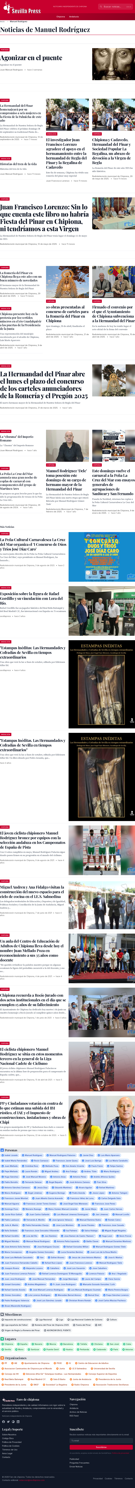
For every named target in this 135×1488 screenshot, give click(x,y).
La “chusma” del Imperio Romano (16, 438)
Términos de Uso (9, 1449)
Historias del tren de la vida (18, 164)
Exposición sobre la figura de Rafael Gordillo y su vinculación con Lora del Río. (31, 598)
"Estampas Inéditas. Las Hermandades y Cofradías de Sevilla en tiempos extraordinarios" (32, 745)
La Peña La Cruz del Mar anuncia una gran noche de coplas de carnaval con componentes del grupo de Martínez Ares (18, 481)
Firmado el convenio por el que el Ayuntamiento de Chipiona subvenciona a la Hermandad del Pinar (113, 313)
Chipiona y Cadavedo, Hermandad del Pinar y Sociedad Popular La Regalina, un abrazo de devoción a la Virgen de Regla (111, 151)
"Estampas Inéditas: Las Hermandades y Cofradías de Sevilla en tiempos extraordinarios (32, 652)
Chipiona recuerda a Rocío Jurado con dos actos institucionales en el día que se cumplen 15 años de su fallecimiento (33, 1000)
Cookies (108, 1478)
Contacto (6, 1457)
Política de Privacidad (11, 1442)
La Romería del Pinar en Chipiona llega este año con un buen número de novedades (21, 276)
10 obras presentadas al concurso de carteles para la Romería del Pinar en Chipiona (67, 313)
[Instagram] (13, 1421)
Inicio (2, 21)
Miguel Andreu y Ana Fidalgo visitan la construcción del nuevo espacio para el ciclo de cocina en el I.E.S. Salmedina (32, 892)
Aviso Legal (7, 1453)
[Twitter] (8, 1421)
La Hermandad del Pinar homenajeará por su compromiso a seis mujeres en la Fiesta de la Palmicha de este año (20, 113)
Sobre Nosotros (9, 1434)
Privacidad (98, 1478)
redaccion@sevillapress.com (32, 1480)
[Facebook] (3, 1421)
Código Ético (8, 1438)
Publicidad (74, 1459)
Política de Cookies (10, 1446)
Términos (118, 1478)
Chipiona (60, 16)
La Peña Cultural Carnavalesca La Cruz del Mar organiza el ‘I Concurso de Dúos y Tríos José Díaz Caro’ (33, 544)
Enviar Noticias (76, 1466)
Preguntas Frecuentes (79, 1463)
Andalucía (74, 16)
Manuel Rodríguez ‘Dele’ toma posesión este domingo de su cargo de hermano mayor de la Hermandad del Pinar (66, 479)
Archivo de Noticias (78, 1412)
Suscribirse (101, 1447)
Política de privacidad (120, 1453)
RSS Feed (74, 1416)
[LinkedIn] (18, 1421)
